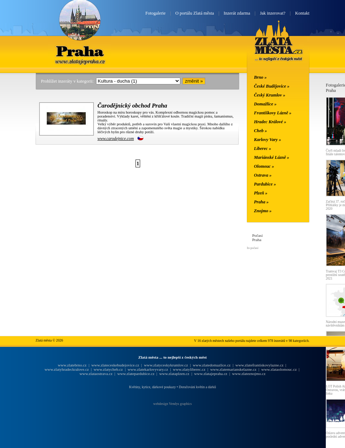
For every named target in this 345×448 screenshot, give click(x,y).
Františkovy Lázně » (272, 112)
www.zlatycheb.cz (108, 369)
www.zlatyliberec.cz (189, 369)
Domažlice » (265, 103)
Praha (79, 51)
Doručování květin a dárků (197, 387)
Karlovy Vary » (267, 139)
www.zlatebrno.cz (72, 365)
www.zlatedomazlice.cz (211, 365)
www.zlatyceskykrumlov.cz (166, 365)
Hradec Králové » (270, 121)
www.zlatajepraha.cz (210, 373)
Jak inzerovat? (273, 13)
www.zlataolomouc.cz (279, 369)
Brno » (260, 77)
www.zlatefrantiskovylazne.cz (259, 365)
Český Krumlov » (269, 95)
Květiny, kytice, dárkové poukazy (152, 387)
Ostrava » (263, 175)
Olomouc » (264, 166)
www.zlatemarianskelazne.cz (233, 369)
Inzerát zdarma (237, 13)
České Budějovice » (272, 86)
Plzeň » (260, 193)
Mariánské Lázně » (271, 157)
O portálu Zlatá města (194, 13)
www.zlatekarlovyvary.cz (148, 369)
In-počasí (252, 248)
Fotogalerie (155, 13)
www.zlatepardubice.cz (136, 373)
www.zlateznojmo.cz (249, 373)
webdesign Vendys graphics (172, 404)
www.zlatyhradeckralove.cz (66, 369)
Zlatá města (279, 49)
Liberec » (262, 148)
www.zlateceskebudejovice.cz (115, 365)
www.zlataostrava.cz (95, 373)
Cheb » (260, 130)
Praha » (261, 201)
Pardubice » (265, 184)
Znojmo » (263, 210)
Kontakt (302, 13)
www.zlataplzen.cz (174, 373)
